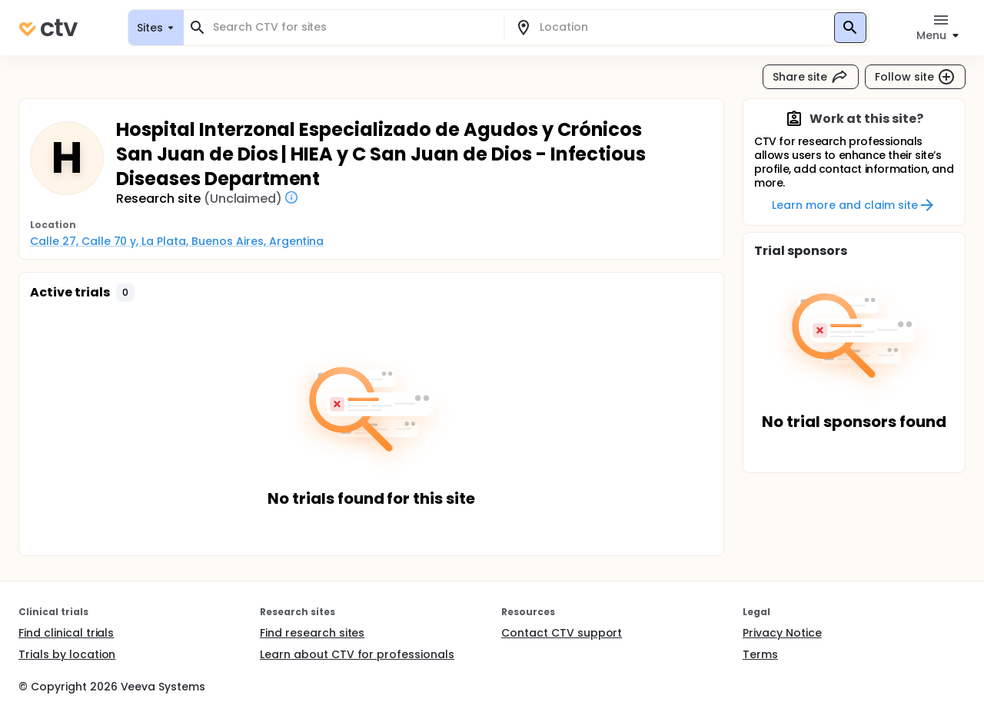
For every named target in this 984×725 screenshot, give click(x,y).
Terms (760, 654)
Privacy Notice (782, 633)
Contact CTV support (561, 633)
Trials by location (66, 654)
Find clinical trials (66, 633)
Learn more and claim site (854, 205)
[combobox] (353, 27)
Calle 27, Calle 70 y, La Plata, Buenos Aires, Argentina (177, 241)
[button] (125, 292)
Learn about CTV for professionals (357, 654)
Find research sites (312, 633)
